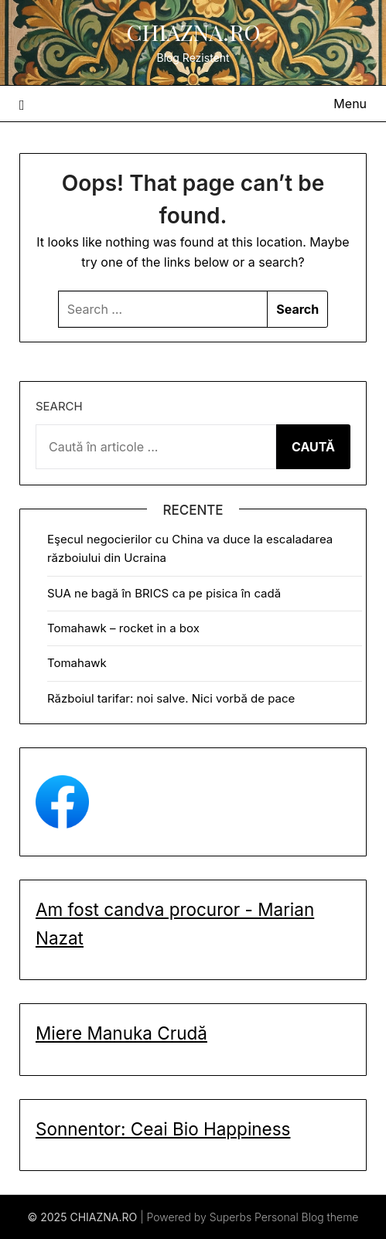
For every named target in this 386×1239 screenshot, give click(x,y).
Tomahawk (77, 662)
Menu (350, 103)
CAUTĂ (313, 446)
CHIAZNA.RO (193, 31)
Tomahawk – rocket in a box (123, 628)
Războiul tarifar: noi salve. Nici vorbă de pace (171, 698)
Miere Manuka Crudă (121, 1033)
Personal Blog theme (306, 1217)
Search (59, 406)
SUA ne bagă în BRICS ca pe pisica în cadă (164, 593)
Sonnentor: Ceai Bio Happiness (163, 1128)
